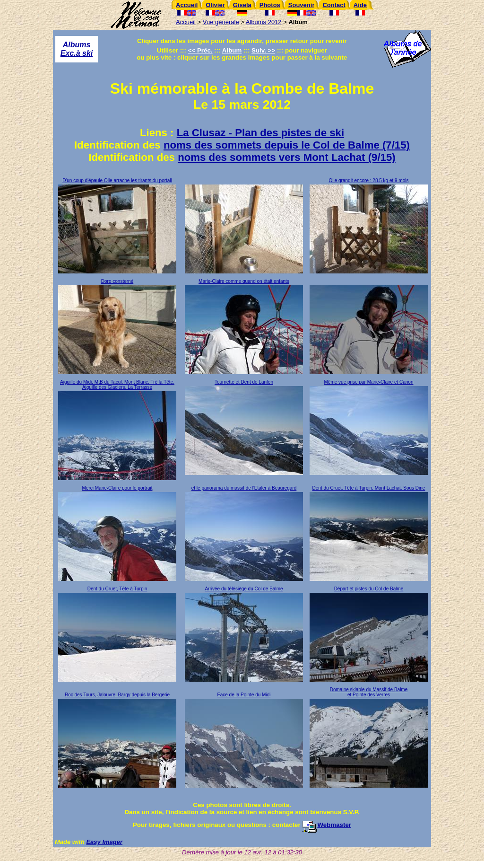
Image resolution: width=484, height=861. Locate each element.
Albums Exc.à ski (76, 49)
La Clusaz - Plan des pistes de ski (260, 133)
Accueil (186, 22)
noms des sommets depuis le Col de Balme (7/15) (287, 145)
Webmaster (326, 824)
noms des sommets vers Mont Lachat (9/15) (287, 157)
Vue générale (221, 22)
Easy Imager (104, 841)
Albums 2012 (264, 22)
